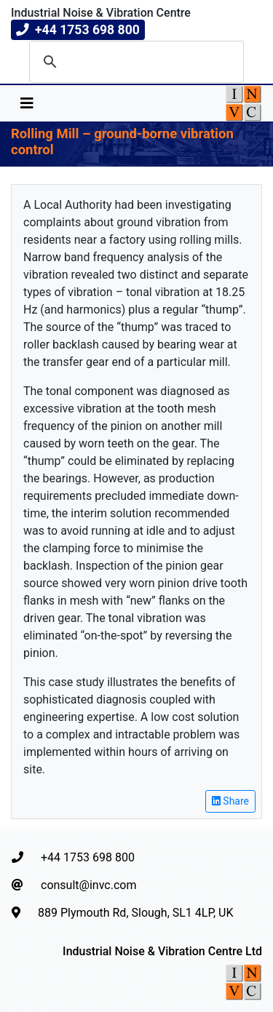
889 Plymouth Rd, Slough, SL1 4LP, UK (123, 913)
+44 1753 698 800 (73, 857)
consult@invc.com (74, 885)
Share (230, 801)
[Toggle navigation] (27, 103)
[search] (134, 62)
